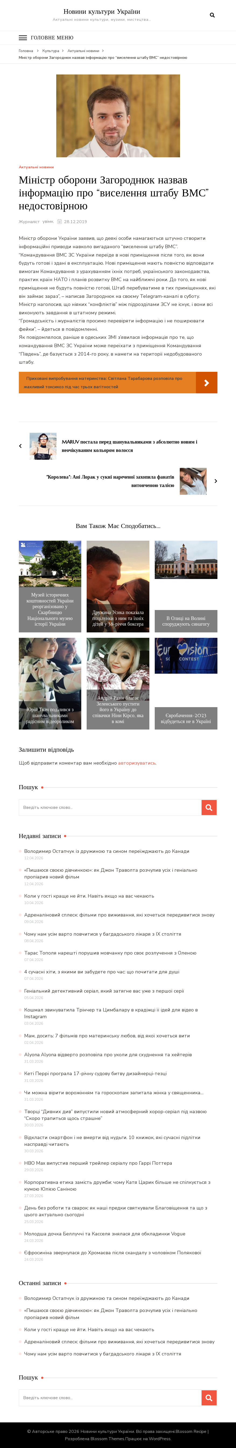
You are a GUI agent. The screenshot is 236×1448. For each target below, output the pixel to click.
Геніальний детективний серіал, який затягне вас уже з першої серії (104, 990)
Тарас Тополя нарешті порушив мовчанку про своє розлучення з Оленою (110, 952)
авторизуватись (137, 762)
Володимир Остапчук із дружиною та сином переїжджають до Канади (106, 851)
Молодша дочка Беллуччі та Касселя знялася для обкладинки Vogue (104, 1233)
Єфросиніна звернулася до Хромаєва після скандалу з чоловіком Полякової (112, 1252)
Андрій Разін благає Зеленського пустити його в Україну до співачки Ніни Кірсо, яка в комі (118, 709)
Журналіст (29, 222)
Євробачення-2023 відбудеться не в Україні (186, 718)
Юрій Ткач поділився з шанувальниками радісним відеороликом (50, 715)
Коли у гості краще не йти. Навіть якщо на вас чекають (89, 895)
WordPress (160, 1439)
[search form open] (212, 15)
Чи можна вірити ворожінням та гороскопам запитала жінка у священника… (113, 1092)
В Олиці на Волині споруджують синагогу (186, 621)
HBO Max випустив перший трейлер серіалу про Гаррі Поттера (98, 1163)
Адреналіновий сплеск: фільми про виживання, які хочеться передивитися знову (119, 915)
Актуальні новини (36, 167)
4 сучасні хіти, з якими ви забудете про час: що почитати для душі (101, 972)
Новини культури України (102, 11)
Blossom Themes (107, 1439)
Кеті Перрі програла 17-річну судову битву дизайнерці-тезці (95, 1073)
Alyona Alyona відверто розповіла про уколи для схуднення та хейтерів (108, 1054)
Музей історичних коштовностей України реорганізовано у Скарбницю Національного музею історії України (50, 609)
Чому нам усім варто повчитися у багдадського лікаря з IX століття (102, 934)
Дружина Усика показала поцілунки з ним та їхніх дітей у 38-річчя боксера (118, 618)
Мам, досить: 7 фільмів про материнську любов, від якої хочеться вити (107, 1035)
